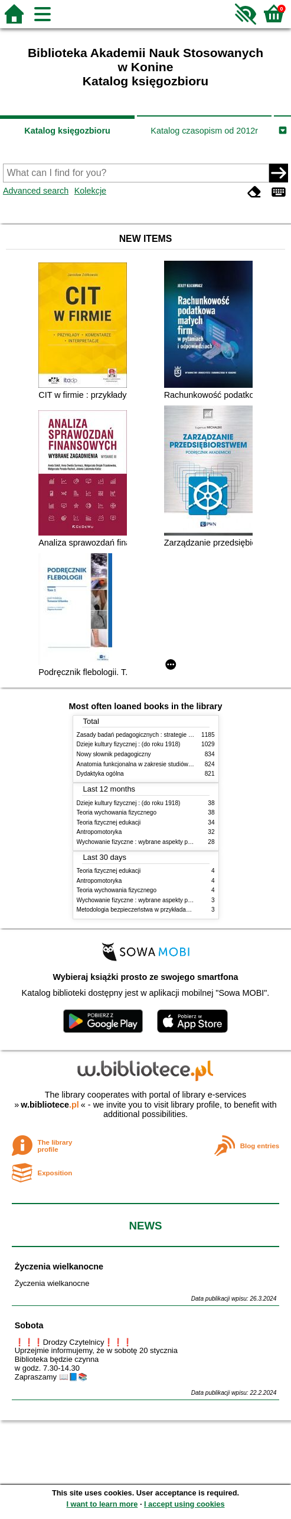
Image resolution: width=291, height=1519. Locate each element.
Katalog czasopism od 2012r (204, 130)
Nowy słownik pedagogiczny (114, 754)
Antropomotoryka (99, 832)
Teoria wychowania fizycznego (117, 812)
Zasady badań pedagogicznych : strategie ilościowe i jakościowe (161, 735)
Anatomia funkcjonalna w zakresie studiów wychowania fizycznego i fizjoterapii (180, 764)
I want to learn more (102, 1504)
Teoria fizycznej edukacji (109, 822)
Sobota (29, 1325)
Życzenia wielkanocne (59, 1266)
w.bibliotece (50, 1104)
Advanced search (35, 190)
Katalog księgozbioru (67, 130)
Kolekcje (90, 190)
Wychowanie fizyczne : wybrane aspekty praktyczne (145, 842)
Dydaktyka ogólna (100, 773)
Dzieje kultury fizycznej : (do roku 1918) (129, 744)
